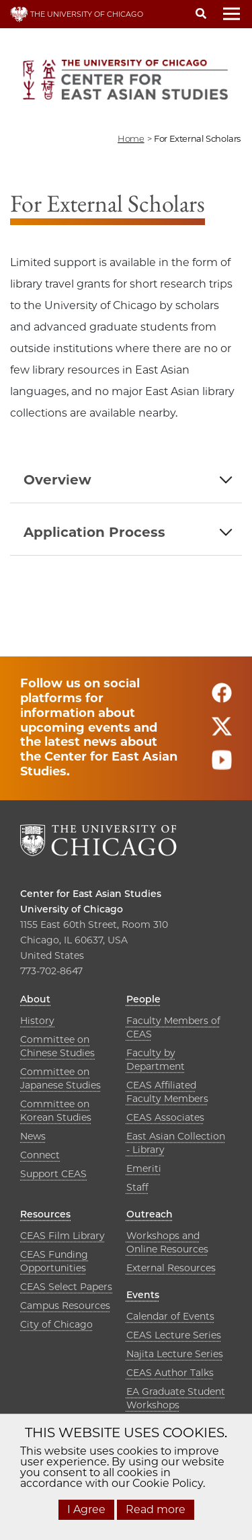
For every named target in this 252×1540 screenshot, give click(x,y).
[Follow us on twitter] (222, 732)
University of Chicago (71, 909)
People (143, 999)
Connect (40, 1155)
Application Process (94, 532)
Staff (137, 1187)
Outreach (149, 1214)
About (35, 999)
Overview (57, 480)
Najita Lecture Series (174, 1354)
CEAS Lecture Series (173, 1335)
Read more (155, 1509)
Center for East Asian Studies (90, 894)
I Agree (86, 1509)
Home (131, 138)
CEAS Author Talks (170, 1373)
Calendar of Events (170, 1316)
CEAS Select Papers (66, 1287)
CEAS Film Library (62, 1236)
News (33, 1136)
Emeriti (143, 1168)
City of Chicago (56, 1324)
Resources (45, 1214)
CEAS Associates (165, 1117)
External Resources (171, 1268)
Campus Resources (65, 1305)
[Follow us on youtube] (222, 766)
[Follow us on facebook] (222, 699)
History (37, 1021)
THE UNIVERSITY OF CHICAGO (76, 14)
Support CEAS (53, 1174)
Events (142, 1295)
